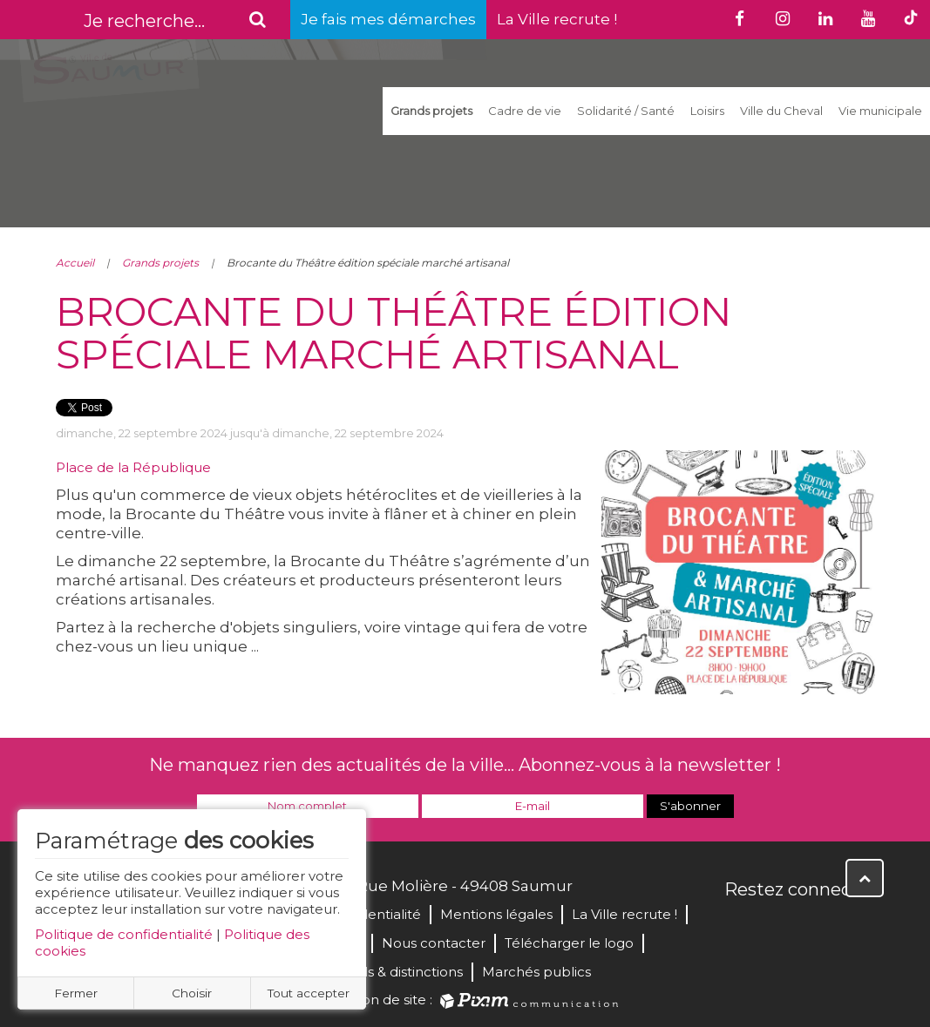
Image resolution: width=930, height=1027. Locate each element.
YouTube (816, 927)
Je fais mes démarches (388, 19)
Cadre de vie (524, 111)
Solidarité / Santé (626, 111)
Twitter (777, 927)
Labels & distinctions (396, 971)
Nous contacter (433, 943)
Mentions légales (496, 914)
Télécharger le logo (569, 943)
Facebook (739, 927)
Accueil (75, 262)
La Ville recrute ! (557, 19)
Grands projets (431, 111)
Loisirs (707, 111)
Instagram (854, 927)
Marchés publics (536, 971)
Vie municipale (880, 111)
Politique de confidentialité (124, 934)
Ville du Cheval (781, 111)
